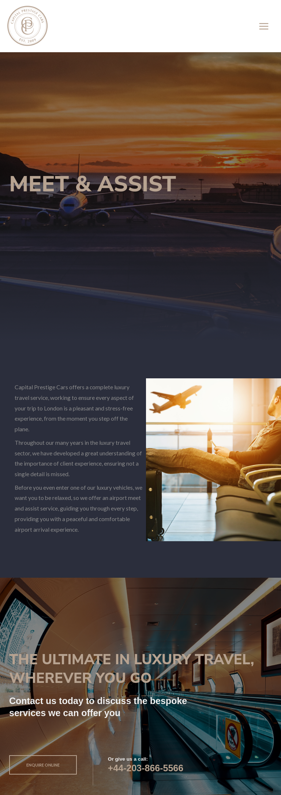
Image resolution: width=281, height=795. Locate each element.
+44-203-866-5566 (145, 768)
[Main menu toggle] (264, 26)
